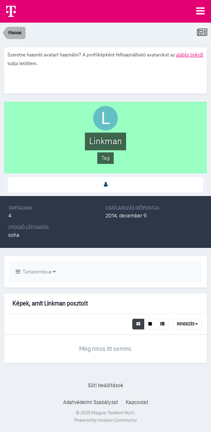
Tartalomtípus (36, 272)
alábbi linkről (189, 54)
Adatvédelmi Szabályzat (90, 402)
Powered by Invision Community (105, 420)
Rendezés (187, 324)
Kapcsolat (137, 402)
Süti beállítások (105, 385)
